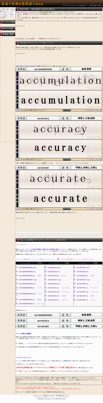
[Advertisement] (49, 29)
